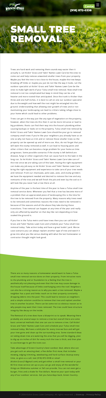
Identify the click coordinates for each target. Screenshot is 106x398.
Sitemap (80, 394)
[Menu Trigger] (98, 5)
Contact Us (92, 6)
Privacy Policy (93, 394)
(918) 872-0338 (81, 10)
